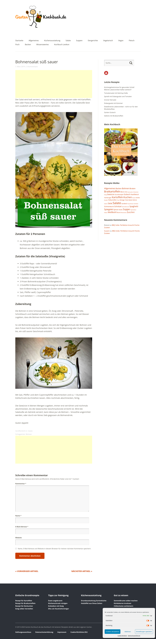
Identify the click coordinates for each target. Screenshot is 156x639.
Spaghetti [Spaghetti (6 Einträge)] (133, 206)
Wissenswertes (42, 45)
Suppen (79, 41)
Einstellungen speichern (144, 631)
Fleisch (132, 41)
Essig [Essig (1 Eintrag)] (105, 194)
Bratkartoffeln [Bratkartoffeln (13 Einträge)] (112, 191)
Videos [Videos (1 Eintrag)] (105, 212)
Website (18, 538)
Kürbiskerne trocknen (122, 603)
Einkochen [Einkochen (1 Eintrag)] (135, 192)
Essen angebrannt (55, 601)
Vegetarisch (108, 41)
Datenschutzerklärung (134, 636)
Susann (107, 231)
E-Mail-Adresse (21, 527)
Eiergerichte (93, 41)
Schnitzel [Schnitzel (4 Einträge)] (117, 206)
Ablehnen (128, 631)
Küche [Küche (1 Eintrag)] (133, 197)
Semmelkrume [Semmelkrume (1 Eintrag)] (125, 206)
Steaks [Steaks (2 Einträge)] (120, 210)
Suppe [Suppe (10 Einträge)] (126, 209)
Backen (28, 45)
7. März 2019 (20, 66)
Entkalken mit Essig (56, 606)
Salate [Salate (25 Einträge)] (117, 203)
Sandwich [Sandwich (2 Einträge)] (124, 203)
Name (18, 516)
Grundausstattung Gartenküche (93, 601)
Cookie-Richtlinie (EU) (79, 632)
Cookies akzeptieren (112, 631)
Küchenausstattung (52, 41)
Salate (68, 41)
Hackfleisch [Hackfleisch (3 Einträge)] (135, 194)
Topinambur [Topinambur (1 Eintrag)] (133, 209)
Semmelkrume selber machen (125, 601)
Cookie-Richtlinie (122, 636)
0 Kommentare (32, 66)
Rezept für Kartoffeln (23, 601)
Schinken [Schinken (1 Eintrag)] (136, 203)
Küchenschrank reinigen (57, 603)
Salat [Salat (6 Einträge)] (110, 203)
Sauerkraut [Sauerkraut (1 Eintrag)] (130, 203)
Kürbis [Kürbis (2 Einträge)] (138, 198)
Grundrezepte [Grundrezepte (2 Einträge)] (119, 194)
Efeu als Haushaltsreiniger (58, 609)
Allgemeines (34, 41)
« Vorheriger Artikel (26, 571)
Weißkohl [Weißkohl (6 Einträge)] (112, 212)
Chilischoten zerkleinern (123, 606)
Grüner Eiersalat (110, 100)
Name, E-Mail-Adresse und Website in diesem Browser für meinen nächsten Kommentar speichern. (54, 549)
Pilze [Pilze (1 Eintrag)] (118, 200)
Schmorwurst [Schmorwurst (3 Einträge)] (109, 206)
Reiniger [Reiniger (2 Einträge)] (122, 200)
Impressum (61, 632)
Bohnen (29, 434)
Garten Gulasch (110, 112)
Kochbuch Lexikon (61, 45)
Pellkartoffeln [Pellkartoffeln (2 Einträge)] (112, 200)
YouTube (106, 73)
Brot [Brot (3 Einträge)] (122, 192)
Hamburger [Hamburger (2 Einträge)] (107, 198)
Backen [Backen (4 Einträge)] (119, 188)
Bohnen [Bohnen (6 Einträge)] (125, 188)
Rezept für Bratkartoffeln (25, 603)
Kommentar (20, 484)
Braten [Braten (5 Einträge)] (133, 188)
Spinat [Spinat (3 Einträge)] (115, 209)
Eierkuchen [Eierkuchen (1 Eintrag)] (130, 192)
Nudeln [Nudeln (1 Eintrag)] (106, 200)
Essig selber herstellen (24, 609)
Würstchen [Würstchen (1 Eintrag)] (123, 212)
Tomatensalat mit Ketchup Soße (116, 93)
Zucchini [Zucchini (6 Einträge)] (131, 212)
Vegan (120, 41)
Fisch (17, 45)
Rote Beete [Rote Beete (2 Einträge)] (128, 200)
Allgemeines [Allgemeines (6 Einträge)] (109, 188)
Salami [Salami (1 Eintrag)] (105, 203)
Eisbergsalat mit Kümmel (113, 103)
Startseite (19, 41)
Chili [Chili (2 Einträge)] (125, 192)
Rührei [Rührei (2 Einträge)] (135, 200)
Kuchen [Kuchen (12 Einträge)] (127, 197)
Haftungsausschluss (23, 632)
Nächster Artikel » (81, 571)
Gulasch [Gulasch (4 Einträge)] (127, 194)
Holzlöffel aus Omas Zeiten (91, 603)
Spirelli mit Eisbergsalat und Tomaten (118, 96)
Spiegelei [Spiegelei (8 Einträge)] (108, 209)
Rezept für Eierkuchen (24, 606)
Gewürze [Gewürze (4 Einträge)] (110, 194)
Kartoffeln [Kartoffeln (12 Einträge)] (117, 197)
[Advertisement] (53, 84)
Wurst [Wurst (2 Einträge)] (119, 212)
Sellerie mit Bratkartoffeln (113, 116)
